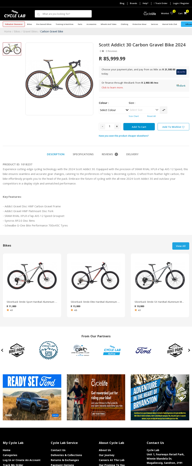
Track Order (161, 3)
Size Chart (134, 116)
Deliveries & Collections (66, 455)
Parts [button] (80, 24)
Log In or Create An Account (21, 460)
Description (55, 154)
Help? (145, 3)
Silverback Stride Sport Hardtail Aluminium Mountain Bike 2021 (32, 302)
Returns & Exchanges (65, 460)
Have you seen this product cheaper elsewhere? (124, 135)
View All (181, 246)
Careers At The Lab (111, 460)
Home (7, 31)
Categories (10, 455)
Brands (133, 3)
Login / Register (181, 3)
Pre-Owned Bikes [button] (43, 24)
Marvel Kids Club (169, 24)
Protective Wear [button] (140, 24)
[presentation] (2, 350)
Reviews (110, 154)
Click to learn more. (112, 88)
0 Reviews (111, 51)
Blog (122, 3)
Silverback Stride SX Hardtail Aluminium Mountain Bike (160, 302)
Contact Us (58, 450)
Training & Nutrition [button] (64, 24)
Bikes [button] (29, 24)
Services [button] (154, 24)
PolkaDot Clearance (13, 24)
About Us (105, 450)
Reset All (151, 116)
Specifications (83, 154)
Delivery (132, 154)
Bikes (17, 31)
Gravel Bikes (30, 31)
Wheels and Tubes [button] (108, 24)
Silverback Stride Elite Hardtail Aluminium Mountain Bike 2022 (96, 302)
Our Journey (107, 455)
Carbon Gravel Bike (51, 31)
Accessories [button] (91, 24)
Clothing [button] (124, 24)
